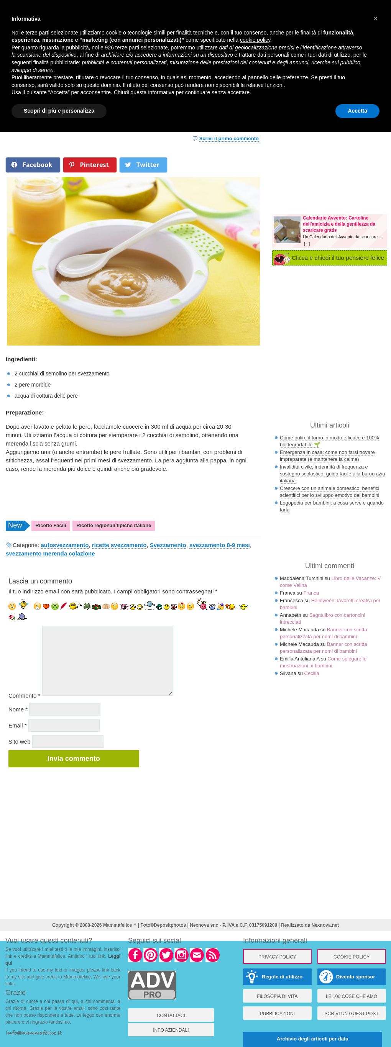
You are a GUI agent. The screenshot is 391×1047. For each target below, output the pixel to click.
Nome (18, 709)
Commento (24, 695)
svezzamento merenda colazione (50, 553)
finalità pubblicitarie (56, 62)
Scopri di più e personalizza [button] (59, 111)
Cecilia (311, 673)
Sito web (19, 741)
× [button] (375, 18)
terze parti (127, 47)
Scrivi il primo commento (229, 138)
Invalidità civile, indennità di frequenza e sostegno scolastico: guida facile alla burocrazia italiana (332, 473)
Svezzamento (168, 545)
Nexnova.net (325, 925)
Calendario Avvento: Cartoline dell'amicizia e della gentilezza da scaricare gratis (339, 224)
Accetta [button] (357, 111)
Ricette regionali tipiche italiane (113, 525)
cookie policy (255, 40)
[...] (307, 243)
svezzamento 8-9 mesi (219, 545)
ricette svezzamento (119, 545)
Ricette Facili (50, 525)
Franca (311, 593)
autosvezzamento (65, 545)
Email (17, 725)
